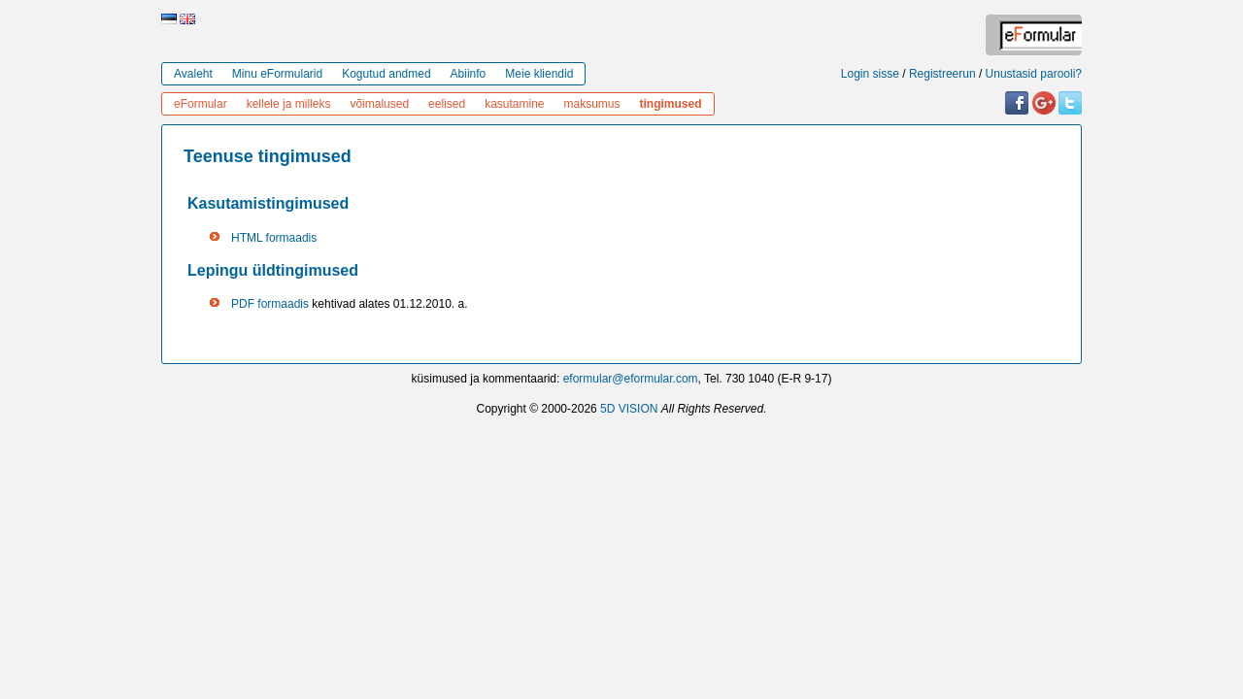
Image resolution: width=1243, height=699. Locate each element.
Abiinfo (469, 74)
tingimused (671, 104)
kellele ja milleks (289, 104)
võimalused (379, 104)
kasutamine (514, 104)
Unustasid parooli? (1034, 74)
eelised (446, 104)
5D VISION (628, 409)
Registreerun (942, 74)
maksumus (592, 104)
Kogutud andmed (386, 74)
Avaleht (193, 74)
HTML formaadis (274, 238)
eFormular (200, 104)
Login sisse (870, 74)
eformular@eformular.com (630, 378)
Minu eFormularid (277, 74)
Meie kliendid (539, 74)
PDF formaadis (270, 304)
